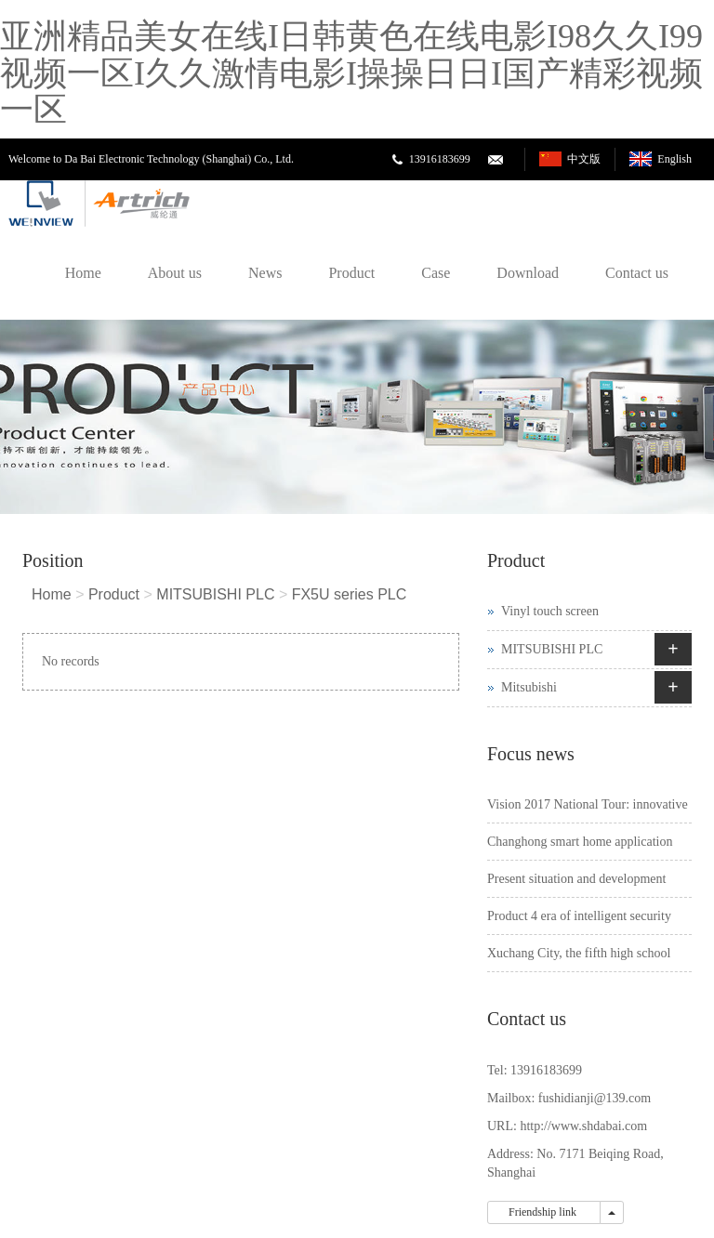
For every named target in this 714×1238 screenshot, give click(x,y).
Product (351, 273)
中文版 (584, 158)
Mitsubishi (529, 687)
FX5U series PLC (349, 594)
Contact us (636, 273)
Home (83, 273)
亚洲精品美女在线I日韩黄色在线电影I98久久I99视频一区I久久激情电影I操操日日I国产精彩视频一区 (351, 73)
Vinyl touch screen (550, 611)
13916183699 (439, 158)
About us (175, 273)
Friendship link (543, 1211)
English (674, 158)
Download (527, 273)
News (265, 273)
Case (435, 273)
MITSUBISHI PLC (215, 594)
